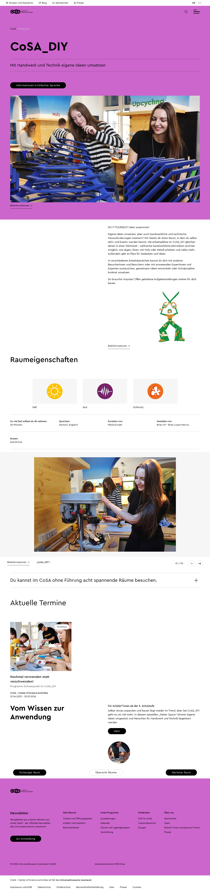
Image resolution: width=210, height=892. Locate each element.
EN (199, 3)
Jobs (111, 887)
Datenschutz (44, 887)
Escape (142, 827)
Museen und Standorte (19, 3)
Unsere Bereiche (147, 823)
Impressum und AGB (21, 887)
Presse (79, 3)
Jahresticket (60, 3)
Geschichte (170, 818)
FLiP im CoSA (145, 818)
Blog (43, 3)
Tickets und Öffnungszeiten (77, 818)
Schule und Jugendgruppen (115, 827)
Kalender (105, 823)
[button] (186, 12)
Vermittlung (106, 832)
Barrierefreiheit (71, 827)
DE (193, 3)
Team (167, 823)
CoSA (13, 29)
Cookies (137, 887)
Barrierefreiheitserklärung (89, 887)
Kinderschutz (63, 887)
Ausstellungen (108, 818)
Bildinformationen (21, 205)
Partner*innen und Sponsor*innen (182, 827)
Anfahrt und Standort (74, 823)
